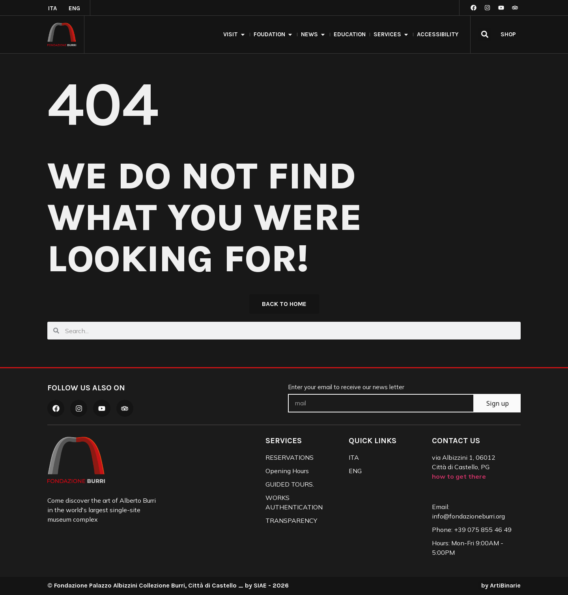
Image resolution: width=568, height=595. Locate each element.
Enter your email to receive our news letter (346, 387)
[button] (484, 34)
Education (350, 34)
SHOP (508, 34)
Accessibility (437, 34)
